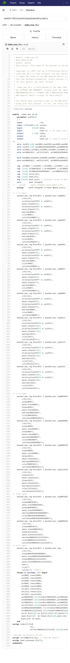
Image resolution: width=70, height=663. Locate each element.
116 (7, 366)
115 (7, 364)
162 (7, 491)
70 (7, 242)
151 (7, 461)
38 (7, 155)
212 (7, 627)
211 (7, 624)
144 (7, 442)
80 (7, 269)
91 (7, 299)
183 (7, 548)
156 (7, 475)
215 (7, 635)
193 (7, 575)
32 (7, 139)
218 (7, 643)
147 (7, 450)
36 (7, 149)
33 (7, 141)
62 (7, 220)
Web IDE (31, 49)
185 (7, 553)
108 (7, 345)
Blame (13, 37)
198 (7, 589)
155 (7, 472)
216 (7, 637)
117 (7, 369)
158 (7, 480)
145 (7, 445)
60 (7, 214)
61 (7, 217)
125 (7, 391)
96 (7, 312)
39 (7, 158)
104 (7, 334)
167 (7, 505)
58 (7, 209)
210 (7, 621)
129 (7, 402)
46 (7, 177)
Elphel (13, 10)
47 (7, 179)
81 (7, 271)
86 (7, 285)
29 (7, 130)
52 (7, 193)
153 (7, 467)
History (35, 37)
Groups (22, 3)
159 (7, 483)
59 (7, 212)
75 (7, 255)
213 (7, 629)
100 (7, 323)
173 (7, 521)
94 (7, 307)
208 (7, 616)
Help (39, 3)
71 (7, 244)
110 (7, 350)
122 (7, 383)
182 (7, 545)
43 (7, 168)
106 (7, 339)
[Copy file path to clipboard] (63, 44)
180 (7, 540)
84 (7, 280)
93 (7, 304)
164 (7, 496)
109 (7, 347)
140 (7, 431)
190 (7, 567)
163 (7, 494)
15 (7, 92)
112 (7, 355)
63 (7, 223)
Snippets (31, 3)
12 (7, 84)
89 (7, 293)
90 (7, 296)
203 (7, 602)
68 (7, 236)
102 (7, 328)
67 (7, 233)
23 (7, 114)
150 (7, 459)
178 (7, 534)
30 (7, 133)
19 (7, 103)
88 (7, 290)
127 (7, 396)
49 (7, 185)
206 (7, 610)
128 (7, 399)
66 (7, 231)
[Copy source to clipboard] (7, 49)
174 (7, 524)
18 (7, 101)
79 (7, 266)
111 (7, 353)
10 (7, 79)
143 (7, 440)
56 (7, 204)
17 (7, 98)
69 (7, 239)
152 (7, 464)
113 (7, 358)
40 (7, 160)
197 (7, 586)
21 (7, 109)
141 (7, 434)
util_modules (15, 25)
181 (7, 543)
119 (7, 374)
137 (7, 423)
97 (7, 315)
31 (7, 136)
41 (7, 163)
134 (7, 415)
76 (7, 258)
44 (7, 171)
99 (7, 320)
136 (7, 421)
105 (7, 336)
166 (7, 502)
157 (7, 477)
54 (7, 198)
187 (7, 559)
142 (7, 437)
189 (7, 564)
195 (7, 581)
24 (7, 117)
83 (7, 277)
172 (7, 518)
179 (7, 537)
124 (7, 388)
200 (7, 594)
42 (7, 166)
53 (7, 196)
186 (7, 556)
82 (7, 274)
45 (7, 174)
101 (7, 326)
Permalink (56, 37)
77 (7, 261)
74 (7, 252)
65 (7, 228)
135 (7, 418)
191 (7, 570)
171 (7, 515)
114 (7, 361)
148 (7, 453)
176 (7, 529)
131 (7, 407)
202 (7, 599)
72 (7, 247)
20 (7, 106)
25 (7, 120)
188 (7, 562)
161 (7, 488)
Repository (30, 10)
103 (7, 331)
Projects (13, 3)
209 (7, 618)
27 (7, 125)
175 (7, 526)
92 (7, 301)
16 (7, 95)
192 (7, 572)
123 (7, 385)
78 (7, 263)
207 (7, 613)
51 (7, 190)
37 (7, 152)
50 (7, 187)
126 (7, 393)
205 (7, 608)
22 (7, 111)
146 (7, 448)
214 (7, 632)
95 (7, 309)
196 (7, 583)
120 (7, 377)
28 (7, 128)
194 (7, 578)
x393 (4, 25)
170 (7, 513)
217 (7, 640)
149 (7, 456)
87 (7, 288)
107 (7, 342)
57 (7, 206)
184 (7, 551)
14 (7, 90)
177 (7, 532)
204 (7, 605)
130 (7, 404)
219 (7, 646)
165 (7, 499)
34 (7, 144)
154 (7, 469)
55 (7, 201)
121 (7, 380)
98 (7, 318)
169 (7, 510)
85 (7, 282)
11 (7, 82)
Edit (23, 49)
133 (7, 412)
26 (7, 122)
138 (7, 426)
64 (7, 225)
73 (7, 250)
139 (7, 429)
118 (7, 372)
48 (7, 182)
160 (7, 486)
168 (7, 507)
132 (7, 410)
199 (7, 591)
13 (7, 87)
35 (7, 147)
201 (7, 597)
